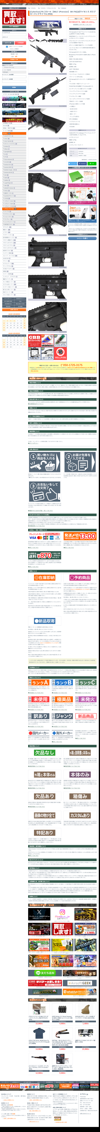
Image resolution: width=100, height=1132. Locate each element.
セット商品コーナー (9, 285)
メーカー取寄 (7, 134)
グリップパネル (7, 269)
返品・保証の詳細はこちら (35, 1114)
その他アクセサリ (8, 272)
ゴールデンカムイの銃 (14, 117)
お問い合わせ (14, 313)
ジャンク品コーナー (9, 298)
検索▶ (14, 90)
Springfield (7, 155)
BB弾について (33, 899)
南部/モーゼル (8, 196)
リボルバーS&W (9, 207)
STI (6, 160)
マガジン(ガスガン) (9, 246)
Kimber (7, 149)
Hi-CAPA (7, 165)
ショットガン (9, 220)
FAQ (20, 304)
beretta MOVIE (9, 175)
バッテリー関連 (7, 256)
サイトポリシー (34, 446)
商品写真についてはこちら (37, 769)
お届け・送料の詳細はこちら (10, 1121)
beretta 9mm (8, 168)
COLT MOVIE (8, 144)
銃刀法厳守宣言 (8, 304)
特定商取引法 (8, 307)
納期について (33, 574)
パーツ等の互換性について (37, 419)
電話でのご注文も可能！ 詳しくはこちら (41, 514)
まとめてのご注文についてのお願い (39, 518)
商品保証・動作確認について (37, 849)
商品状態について (34, 749)
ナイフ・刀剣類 (7, 277)
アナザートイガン (8, 238)
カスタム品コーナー (9, 287)
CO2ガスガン (8, 139)
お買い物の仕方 (33, 452)
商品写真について (34, 434)
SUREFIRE (6, 261)
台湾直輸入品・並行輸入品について (39, 884)
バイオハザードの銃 (14, 109)
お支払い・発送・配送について (38, 533)
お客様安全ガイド (20, 302)
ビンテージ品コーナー (9, 290)
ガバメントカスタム (10, 147)
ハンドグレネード (9, 225)
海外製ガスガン (9, 228)
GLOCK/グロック (10, 199)
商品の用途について (35, 386)
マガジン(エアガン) (8, 248)
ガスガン (6, 136)
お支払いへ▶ (14, 62)
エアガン (6, 235)
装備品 (5, 274)
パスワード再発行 (14, 52)
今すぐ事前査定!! (14, 30)
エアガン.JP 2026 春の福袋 (10, 97)
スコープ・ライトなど (9, 259)
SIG (6, 178)
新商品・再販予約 (8, 131)
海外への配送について (35, 426)
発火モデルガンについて (36, 863)
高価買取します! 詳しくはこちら (82, 27)
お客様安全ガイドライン (36, 407)
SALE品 (5, 129)
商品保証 (8, 309)
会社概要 (20, 309)
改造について (33, 411)
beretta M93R (8, 170)
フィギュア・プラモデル (9, 280)
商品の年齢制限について (36, 394)
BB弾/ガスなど (7, 254)
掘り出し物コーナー (9, 293)
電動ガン (6, 233)
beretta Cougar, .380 (10, 173)
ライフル (7, 215)
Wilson (6, 152)
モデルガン (6, 230)
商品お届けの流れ (20, 307)
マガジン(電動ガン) (9, 243)
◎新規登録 (20, 46)
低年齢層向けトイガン (9, 241)
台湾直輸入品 (14, 124)
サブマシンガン (9, 217)
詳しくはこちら (34, 374)
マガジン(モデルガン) (9, 251)
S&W (6, 181)
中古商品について (34, 670)
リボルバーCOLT (9, 204)
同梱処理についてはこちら (37, 529)
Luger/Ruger (8, 186)
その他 (7, 202)
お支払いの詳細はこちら (9, 1103)
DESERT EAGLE (9, 191)
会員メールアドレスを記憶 (15, 49)
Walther (7, 183)
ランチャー (8, 222)
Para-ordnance (9, 162)
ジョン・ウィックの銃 (14, 102)
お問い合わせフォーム (34, 1124)
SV (6, 157)
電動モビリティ (7, 282)
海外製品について (34, 871)
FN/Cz (7, 194)
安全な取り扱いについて (36, 402)
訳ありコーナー (7, 295)
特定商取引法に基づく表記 (61, 1125)
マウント (6, 264)
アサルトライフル (10, 212)
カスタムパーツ (8, 267)
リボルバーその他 (10, 209)
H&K (6, 188)
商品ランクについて (35, 680)
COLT (7, 142)
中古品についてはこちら (36, 696)
